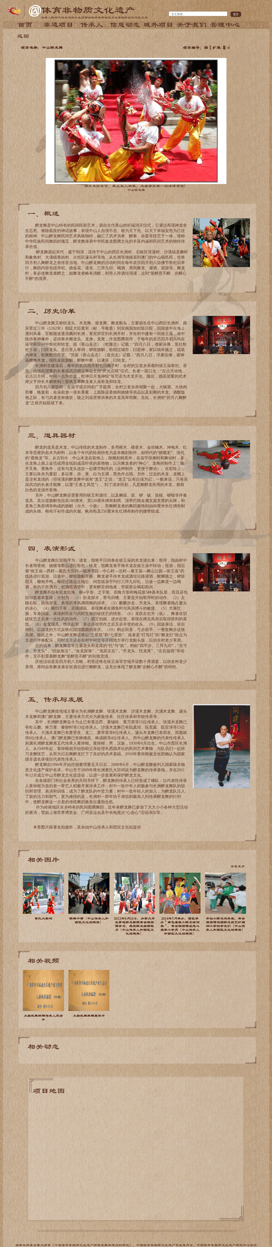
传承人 (91, 25)
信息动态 (125, 25)
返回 (23, 36)
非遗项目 (58, 25)
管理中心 (225, 25)
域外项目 (158, 25)
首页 (25, 25)
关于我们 (192, 25)
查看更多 (237, 866)
